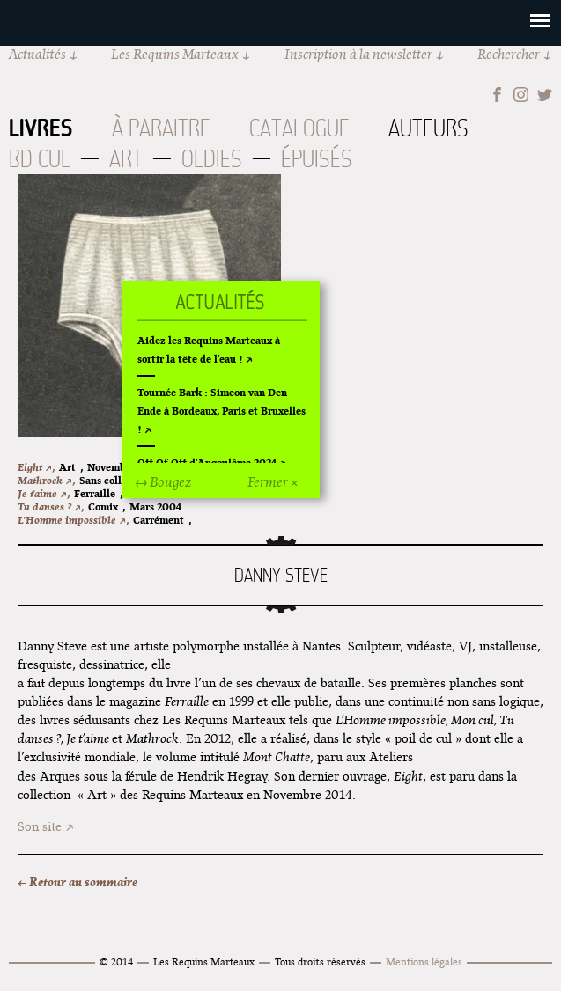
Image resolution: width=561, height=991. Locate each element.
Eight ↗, (36, 466)
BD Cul (39, 158)
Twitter (544, 94)
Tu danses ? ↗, (51, 506)
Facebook (497, 94)
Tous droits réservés (320, 961)
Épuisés (316, 158)
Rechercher (508, 54)
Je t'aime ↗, (44, 493)
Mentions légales (424, 961)
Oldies (211, 158)
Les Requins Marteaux (175, 54)
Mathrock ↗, (46, 480)
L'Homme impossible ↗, (73, 519)
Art (126, 158)
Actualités (37, 54)
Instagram (520, 94)
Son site (40, 826)
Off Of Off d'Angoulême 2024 (207, 462)
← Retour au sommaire (77, 882)
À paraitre (161, 128)
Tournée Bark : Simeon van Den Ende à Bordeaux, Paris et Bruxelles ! (221, 410)
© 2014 (116, 961)
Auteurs (428, 128)
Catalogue (299, 128)
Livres (41, 128)
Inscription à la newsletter (358, 54)
